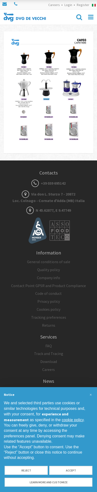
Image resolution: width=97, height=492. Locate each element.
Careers (54, 5)
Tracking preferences (48, 317)
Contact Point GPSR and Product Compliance (48, 285)
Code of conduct (48, 293)
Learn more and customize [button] (49, 482)
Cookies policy (48, 309)
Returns (48, 325)
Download (48, 361)
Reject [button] (26, 470)
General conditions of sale (48, 261)
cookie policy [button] (72, 420)
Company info (48, 277)
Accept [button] (71, 470)
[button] (91, 395)
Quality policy (48, 269)
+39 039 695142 (48, 183)
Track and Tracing (48, 353)
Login (68, 5)
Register (83, 5)
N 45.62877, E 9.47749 (48, 210)
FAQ (48, 345)
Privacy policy (48, 301)
